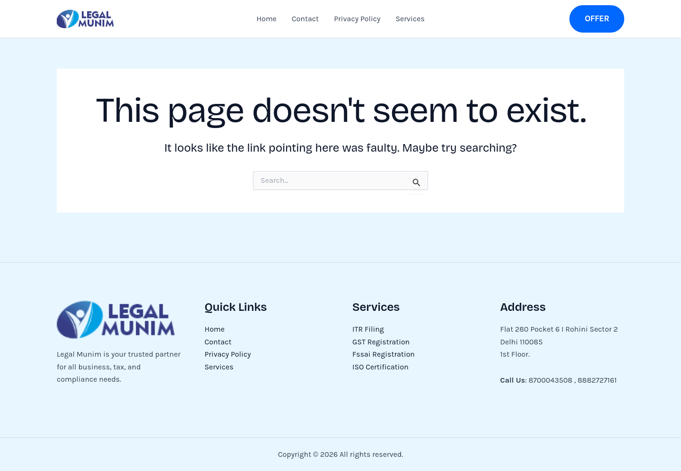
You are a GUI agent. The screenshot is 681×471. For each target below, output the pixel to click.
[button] (596, 18)
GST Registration (381, 341)
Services (409, 18)
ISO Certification (380, 366)
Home (266, 18)
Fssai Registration (383, 354)
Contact (305, 18)
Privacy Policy (357, 18)
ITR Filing (368, 329)
